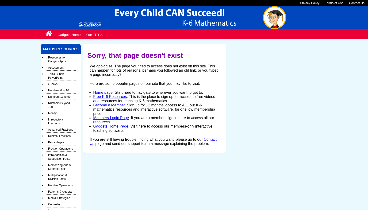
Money (52, 113)
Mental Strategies (59, 198)
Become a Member (109, 105)
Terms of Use (334, 3)
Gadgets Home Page (110, 126)
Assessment (55, 67)
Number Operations (60, 185)
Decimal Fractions (59, 136)
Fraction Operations (60, 148)
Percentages (56, 142)
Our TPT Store (97, 35)
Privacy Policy (309, 3)
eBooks (53, 84)
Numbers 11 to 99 (59, 96)
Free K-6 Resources (110, 97)
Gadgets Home (69, 35)
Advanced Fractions (60, 129)
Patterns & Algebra (60, 191)
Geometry (54, 204)
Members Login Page (111, 118)
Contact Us (356, 3)
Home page (103, 92)
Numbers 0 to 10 (58, 90)
